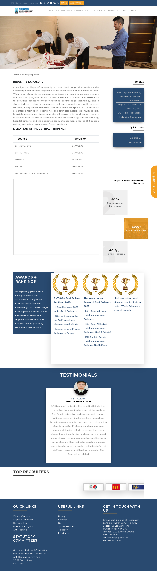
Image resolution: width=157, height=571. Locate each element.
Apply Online (76, 3)
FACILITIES (89, 11)
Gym (60, 523)
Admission (135, 142)
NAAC (64, 3)
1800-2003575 (110, 534)
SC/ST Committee (22, 560)
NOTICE (131, 11)
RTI (12, 3)
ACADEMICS (78, 11)
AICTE (122, 11)
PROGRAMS (65, 11)
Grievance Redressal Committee (30, 550)
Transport (63, 529)
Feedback (63, 533)
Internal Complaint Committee (29, 553)
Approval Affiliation (23, 519)
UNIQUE (100, 11)
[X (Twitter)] (44, 3)
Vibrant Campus (21, 516)
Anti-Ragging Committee (26, 557)
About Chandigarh (23, 526)
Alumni (18, 3)
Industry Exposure (130, 117)
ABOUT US (53, 11)
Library (26, 3)
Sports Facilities (66, 526)
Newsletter (34, 3)
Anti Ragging (20, 529)
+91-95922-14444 (112, 540)
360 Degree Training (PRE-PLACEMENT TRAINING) (129, 96)
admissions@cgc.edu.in (115, 537)
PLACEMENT (112, 11)
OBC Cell (18, 563)
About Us (136, 138)
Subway (62, 519)
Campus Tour (20, 523)
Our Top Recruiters (130, 112)
